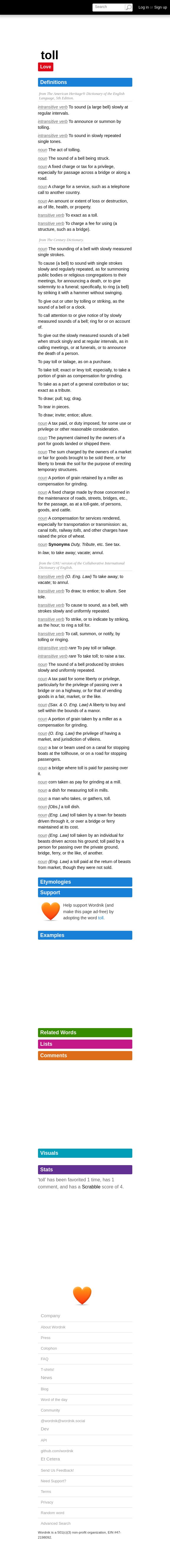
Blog (45, 1389)
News (46, 1377)
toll (100, 917)
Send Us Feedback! (57, 1470)
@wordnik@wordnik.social (63, 1421)
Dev (45, 1428)
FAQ (45, 1359)
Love (45, 66)
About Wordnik (53, 1327)
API (44, 1440)
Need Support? (53, 1481)
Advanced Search (56, 1523)
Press (46, 1337)
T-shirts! (48, 1369)
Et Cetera (50, 1458)
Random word (53, 1513)
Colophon (49, 1348)
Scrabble (91, 1186)
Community (50, 1410)
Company (50, 1315)
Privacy (47, 1502)
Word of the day (54, 1399)
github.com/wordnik (57, 1451)
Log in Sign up (152, 7)
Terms (46, 1491)
